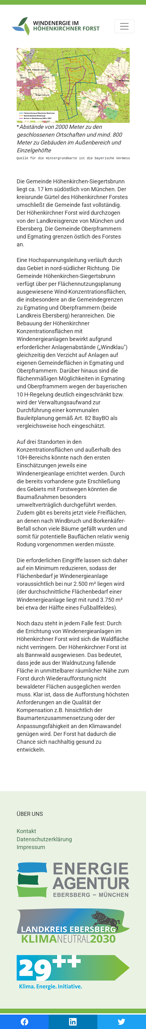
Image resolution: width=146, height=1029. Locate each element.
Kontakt (26, 831)
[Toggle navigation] (124, 26)
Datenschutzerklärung (44, 839)
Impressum (31, 847)
